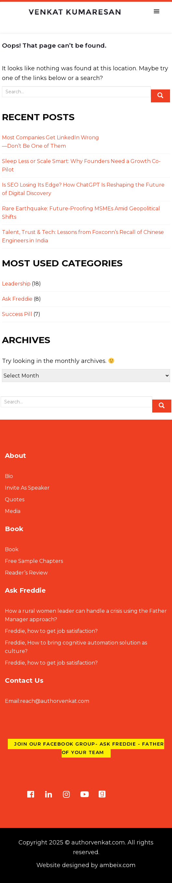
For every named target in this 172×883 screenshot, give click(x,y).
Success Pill (17, 314)
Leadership (16, 284)
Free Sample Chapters (34, 561)
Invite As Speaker (27, 488)
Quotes (14, 499)
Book (11, 549)
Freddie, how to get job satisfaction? (51, 631)
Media (12, 511)
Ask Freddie (17, 299)
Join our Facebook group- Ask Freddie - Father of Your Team (89, 748)
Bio (9, 476)
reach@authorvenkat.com (47, 701)
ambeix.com (118, 865)
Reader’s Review (26, 573)
